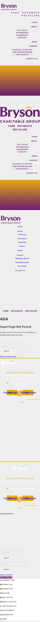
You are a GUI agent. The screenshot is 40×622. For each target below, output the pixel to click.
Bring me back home (8, 357)
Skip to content (6, 575)
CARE (16, 13)
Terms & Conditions (31, 505)
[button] (6, 577)
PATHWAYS (31, 13)
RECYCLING (31, 15)
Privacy (22, 402)
